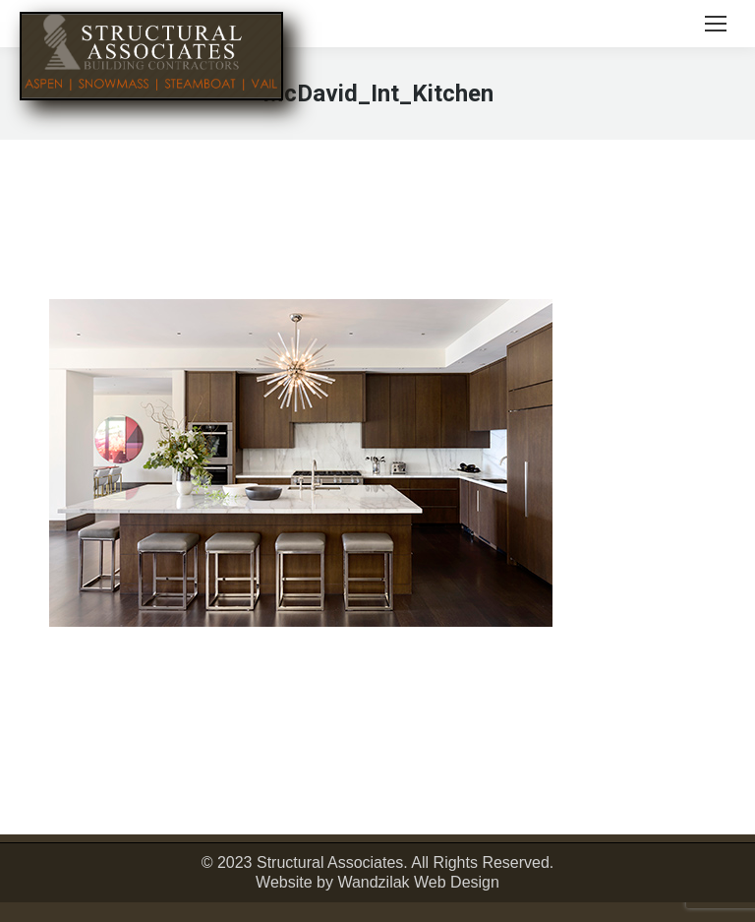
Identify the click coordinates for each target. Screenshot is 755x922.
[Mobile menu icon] (715, 23)
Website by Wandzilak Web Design (377, 882)
